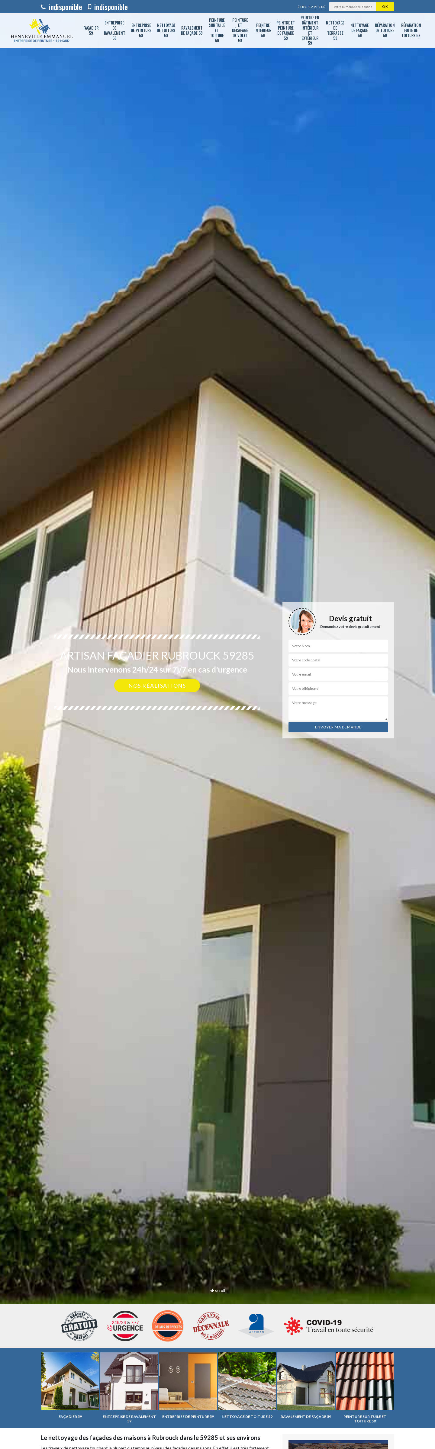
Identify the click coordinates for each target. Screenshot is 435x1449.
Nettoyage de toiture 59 (166, 30)
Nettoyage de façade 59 (359, 30)
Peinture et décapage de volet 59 (240, 30)
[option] (217, 724)
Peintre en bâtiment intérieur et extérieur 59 (310, 30)
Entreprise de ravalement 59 (114, 30)
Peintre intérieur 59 (262, 30)
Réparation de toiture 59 (385, 30)
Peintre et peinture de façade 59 (285, 30)
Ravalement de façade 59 (192, 30)
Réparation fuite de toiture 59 (411, 30)
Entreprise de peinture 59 (141, 30)
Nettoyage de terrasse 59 (335, 30)
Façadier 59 (90, 30)
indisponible (61, 6)
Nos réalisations (157, 685)
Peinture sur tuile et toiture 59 (217, 30)
